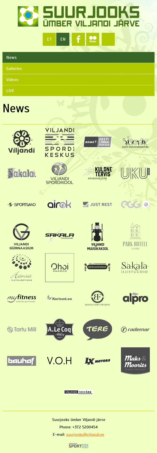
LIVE (10, 90)
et (49, 39)
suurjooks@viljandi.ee (85, 434)
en (63, 39)
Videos (12, 79)
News (11, 57)
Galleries (14, 68)
